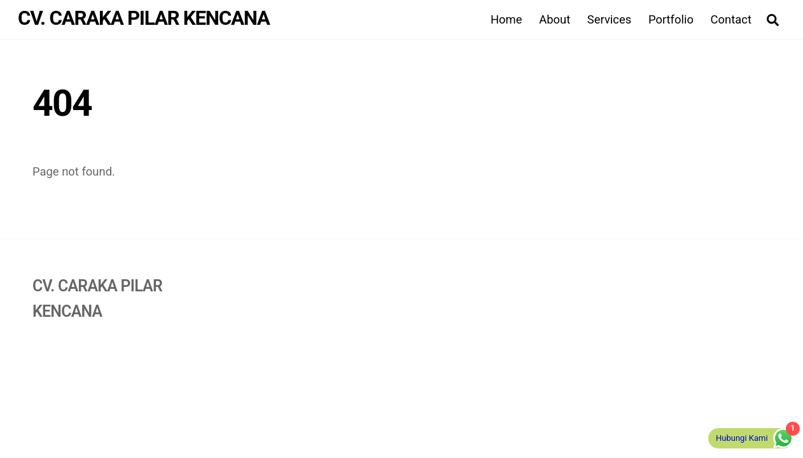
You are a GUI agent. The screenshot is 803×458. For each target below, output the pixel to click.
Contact (731, 19)
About (554, 19)
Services (609, 19)
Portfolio (671, 19)
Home (506, 19)
